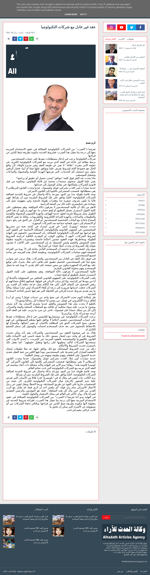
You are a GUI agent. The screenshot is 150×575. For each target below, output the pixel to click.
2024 (141, 210)
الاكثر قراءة (110, 39)
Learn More (71, 14)
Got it (83, 14)
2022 (140, 219)
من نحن (120, 571)
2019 (140, 232)
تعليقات (130, 39)
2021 (140, 223)
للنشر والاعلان (132, 571)
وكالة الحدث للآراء (9, 571)
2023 (140, 214)
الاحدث (121, 39)
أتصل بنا (144, 571)
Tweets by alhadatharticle (133, 336)
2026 (141, 201)
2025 (141, 205)
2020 (140, 228)
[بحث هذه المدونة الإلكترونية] (128, 517)
